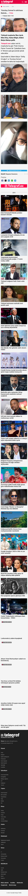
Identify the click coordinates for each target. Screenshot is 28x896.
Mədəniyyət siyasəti (5, 840)
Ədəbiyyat (3, 842)
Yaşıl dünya (3, 796)
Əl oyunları (3, 858)
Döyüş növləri (4, 856)
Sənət (2, 844)
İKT (1, 781)
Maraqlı (2, 832)
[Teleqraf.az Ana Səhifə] (7, 1)
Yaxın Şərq (3, 816)
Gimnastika (3, 854)
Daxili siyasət (4, 763)
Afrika (2, 810)
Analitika (3, 767)
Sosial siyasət (4, 792)
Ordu (2, 752)
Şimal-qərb (3, 874)
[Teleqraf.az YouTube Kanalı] (14, 186)
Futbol (2, 860)
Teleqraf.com (6, 43)
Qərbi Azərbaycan (5, 756)
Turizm (2, 785)
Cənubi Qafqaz (4, 821)
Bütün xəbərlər (5, 882)
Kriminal (3, 830)
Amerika (3, 812)
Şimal (2, 876)
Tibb (2, 798)
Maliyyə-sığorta (4, 778)
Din (1, 803)
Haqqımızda (4, 885)
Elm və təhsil (4, 794)
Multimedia (20, 882)
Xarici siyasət (4, 761)
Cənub (2, 867)
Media (2, 801)
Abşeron (3, 878)
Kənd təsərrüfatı (4, 774)
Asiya (2, 814)
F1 (1, 852)
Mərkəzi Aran (4, 872)
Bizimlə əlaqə (12, 885)
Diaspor (2, 754)
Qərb (2, 870)
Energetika (3, 776)
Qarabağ (3, 765)
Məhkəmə (3, 828)
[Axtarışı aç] (23, 2)
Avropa (2, 819)
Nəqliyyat (3, 783)
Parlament (3, 758)
